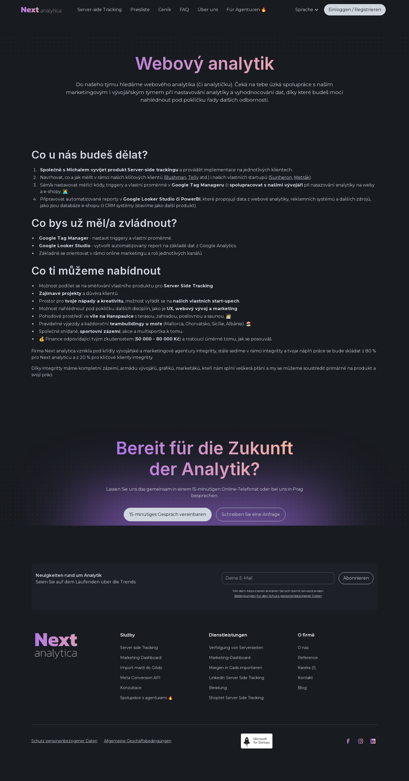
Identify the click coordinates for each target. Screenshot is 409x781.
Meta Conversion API (140, 678)
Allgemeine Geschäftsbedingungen (137, 742)
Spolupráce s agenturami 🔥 (146, 698)
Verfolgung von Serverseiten (236, 648)
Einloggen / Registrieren (355, 9)
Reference (308, 658)
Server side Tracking (139, 648)
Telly (193, 177)
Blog (302, 688)
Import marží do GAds (141, 668)
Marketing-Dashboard (229, 658)
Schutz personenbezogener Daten (64, 742)
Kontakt (305, 678)
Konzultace (131, 688)
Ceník (164, 9)
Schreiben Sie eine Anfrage (251, 517)
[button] (307, 9)
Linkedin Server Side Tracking (236, 678)
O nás (303, 648)
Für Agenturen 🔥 (246, 9)
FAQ (184, 9)
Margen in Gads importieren (235, 668)
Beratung (218, 688)
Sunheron (281, 177)
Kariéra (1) (307, 668)
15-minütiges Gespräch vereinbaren (167, 517)
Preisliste (140, 9)
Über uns (208, 9)
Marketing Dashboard (140, 658)
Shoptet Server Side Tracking (236, 698)
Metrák (301, 177)
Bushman (175, 177)
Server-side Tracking (99, 9)
